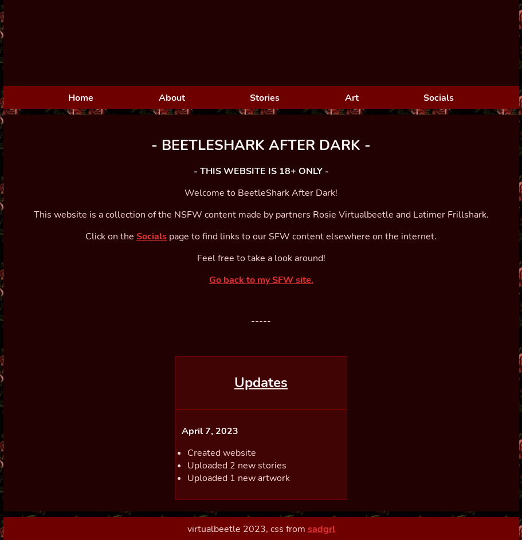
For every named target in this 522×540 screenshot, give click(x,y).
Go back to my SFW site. (261, 280)
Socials (438, 98)
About (172, 98)
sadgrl (321, 529)
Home (80, 98)
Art (352, 98)
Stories (265, 98)
